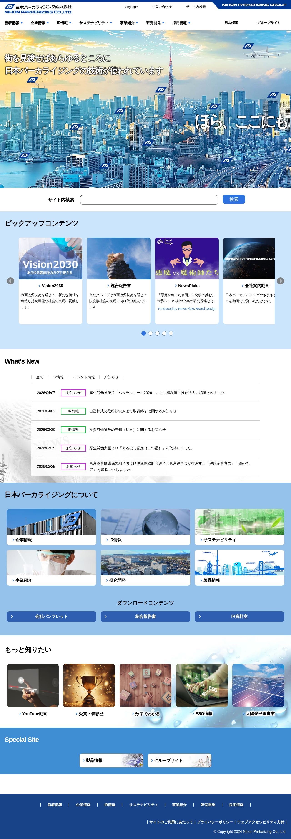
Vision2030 (52, 285)
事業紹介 (127, 23)
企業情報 (38, 23)
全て (39, 377)
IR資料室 (239, 616)
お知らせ (111, 377)
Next (280, 281)
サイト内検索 (196, 7)
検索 (233, 199)
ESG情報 (204, 713)
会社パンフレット (51, 616)
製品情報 (231, 23)
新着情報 (12, 23)
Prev (10, 281)
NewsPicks (189, 285)
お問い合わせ (162, 7)
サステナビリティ (93, 23)
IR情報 (62, 23)
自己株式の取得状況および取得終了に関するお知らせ (133, 411)
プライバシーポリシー (215, 822)
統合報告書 (120, 285)
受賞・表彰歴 (91, 714)
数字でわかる (147, 714)
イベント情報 (84, 377)
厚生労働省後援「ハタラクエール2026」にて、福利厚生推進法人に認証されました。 (158, 393)
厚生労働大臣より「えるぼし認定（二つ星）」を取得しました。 (142, 448)
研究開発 (153, 23)
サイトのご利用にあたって (171, 822)
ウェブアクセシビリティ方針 (260, 822)
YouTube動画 (34, 714)
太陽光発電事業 (260, 713)
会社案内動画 (257, 285)
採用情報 (179, 23)
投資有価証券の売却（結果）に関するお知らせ (127, 430)
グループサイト (268, 23)
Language (131, 7)
